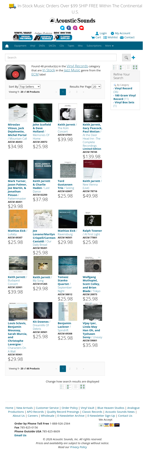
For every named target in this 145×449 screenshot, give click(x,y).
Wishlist (111, 37)
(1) (124, 104)
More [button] (109, 45)
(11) (125, 97)
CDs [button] (62, 45)
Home (9, 408)
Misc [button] (80, 45)
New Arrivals (24, 408)
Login (101, 33)
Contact (127, 37)
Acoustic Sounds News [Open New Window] (120, 411)
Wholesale (47, 415)
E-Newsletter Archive (70, 415)
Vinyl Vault (87, 408)
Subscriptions (94, 45)
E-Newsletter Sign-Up (101, 415)
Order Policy (70, 408)
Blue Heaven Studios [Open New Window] (110, 408)
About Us (19, 415)
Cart (96, 37)
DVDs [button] (42, 45)
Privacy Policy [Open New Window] (78, 447)
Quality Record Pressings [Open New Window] (63, 411)
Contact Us (125, 415)
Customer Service (47, 408)
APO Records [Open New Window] (35, 411)
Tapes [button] (71, 45)
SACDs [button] (52, 45)
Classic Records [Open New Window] (92, 411)
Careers (33, 415)
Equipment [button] (20, 45)
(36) (123, 90)
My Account (121, 33)
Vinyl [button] (32, 45)
